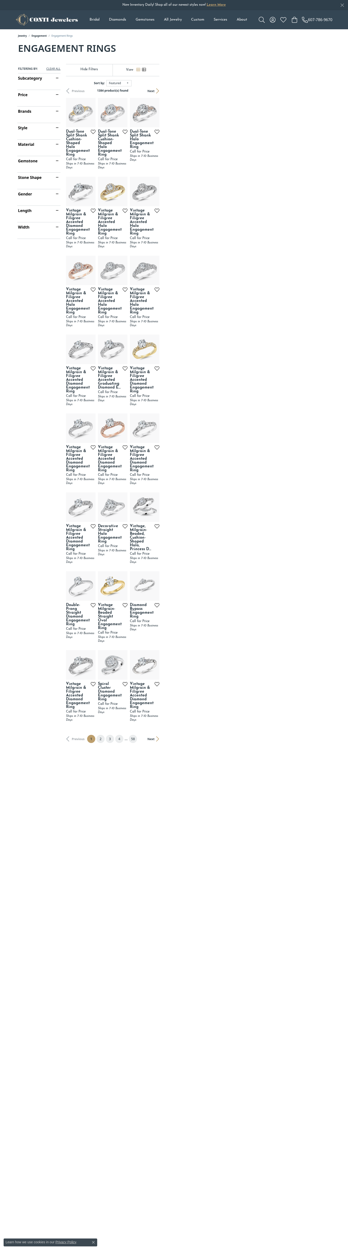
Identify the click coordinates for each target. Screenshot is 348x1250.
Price (23, 95)
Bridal (95, 20)
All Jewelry (173, 20)
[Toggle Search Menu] (262, 19)
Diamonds (117, 20)
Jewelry (22, 35)
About (242, 20)
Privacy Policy (65, 1242)
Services (220, 20)
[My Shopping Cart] (294, 19)
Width (24, 227)
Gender (25, 194)
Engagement (39, 35)
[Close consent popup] (93, 1242)
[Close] (342, 5)
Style (22, 128)
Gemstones (145, 20)
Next (321, 91)
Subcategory (30, 78)
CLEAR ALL (53, 68)
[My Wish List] (283, 19)
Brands (24, 111)
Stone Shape (30, 177)
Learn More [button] (216, 5)
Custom (197, 20)
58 (218, 1009)
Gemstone (28, 161)
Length (24, 210)
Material (26, 144)
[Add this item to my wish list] (150, 188)
